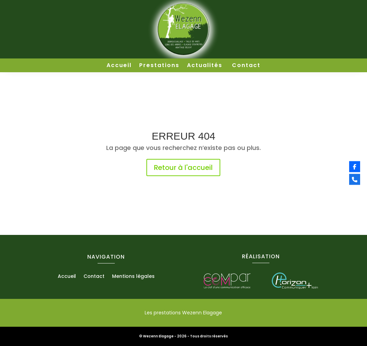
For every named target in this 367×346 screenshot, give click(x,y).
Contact (246, 66)
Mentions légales (133, 277)
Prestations (159, 66)
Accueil (119, 66)
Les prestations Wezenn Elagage (183, 312)
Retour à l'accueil (183, 167)
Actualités (205, 66)
